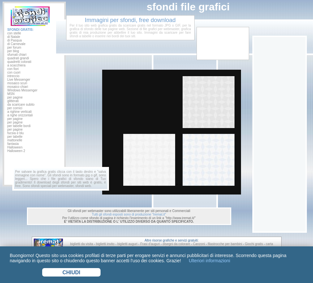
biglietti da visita (81, 244)
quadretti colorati (19, 62)
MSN (11, 94)
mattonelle (14, 140)
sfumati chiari (17, 54)
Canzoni (199, 244)
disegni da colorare (176, 244)
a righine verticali (19, 111)
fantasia (13, 144)
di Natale (13, 37)
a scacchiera (16, 65)
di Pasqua (14, 40)
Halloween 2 (16, 151)
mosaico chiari (17, 86)
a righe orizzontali (20, 115)
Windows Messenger (22, 90)
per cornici (14, 108)
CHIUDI (71, 272)
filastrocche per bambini (225, 244)
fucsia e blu (15, 133)
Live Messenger (18, 79)
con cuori (14, 72)
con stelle (14, 33)
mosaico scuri (17, 83)
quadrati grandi (18, 58)
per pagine (15, 97)
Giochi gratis (254, 244)
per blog (13, 51)
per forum (14, 47)
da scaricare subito (21, 104)
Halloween (15, 147)
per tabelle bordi (19, 126)
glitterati (13, 101)
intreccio (13, 76)
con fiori (13, 69)
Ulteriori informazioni (208, 260)
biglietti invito (105, 244)
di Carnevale (16, 44)
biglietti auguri (127, 244)
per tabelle (15, 136)
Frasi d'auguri (150, 244)
